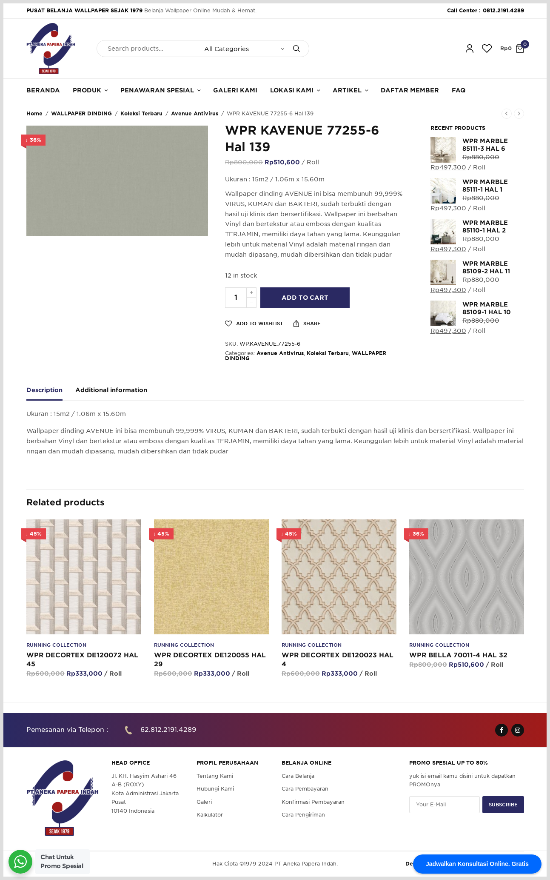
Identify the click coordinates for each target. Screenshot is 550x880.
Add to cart (305, 297)
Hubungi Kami (215, 788)
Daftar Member (410, 90)
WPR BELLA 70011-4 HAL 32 (458, 655)
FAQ (458, 90)
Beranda (43, 90)
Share (307, 323)
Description (44, 390)
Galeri (204, 801)
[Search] (296, 48)
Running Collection (56, 645)
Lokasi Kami (291, 90)
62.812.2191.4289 (168, 730)
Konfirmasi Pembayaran (313, 801)
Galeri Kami (235, 90)
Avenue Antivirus (194, 113)
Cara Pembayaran (305, 788)
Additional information (111, 390)
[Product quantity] (236, 297)
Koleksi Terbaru (141, 113)
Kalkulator (210, 814)
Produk (87, 90)
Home (34, 113)
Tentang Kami (215, 776)
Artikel (347, 90)
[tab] (50, 394)
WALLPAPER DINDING (81, 113)
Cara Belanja (298, 776)
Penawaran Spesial (157, 90)
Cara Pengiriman (303, 814)
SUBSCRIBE (503, 804)
